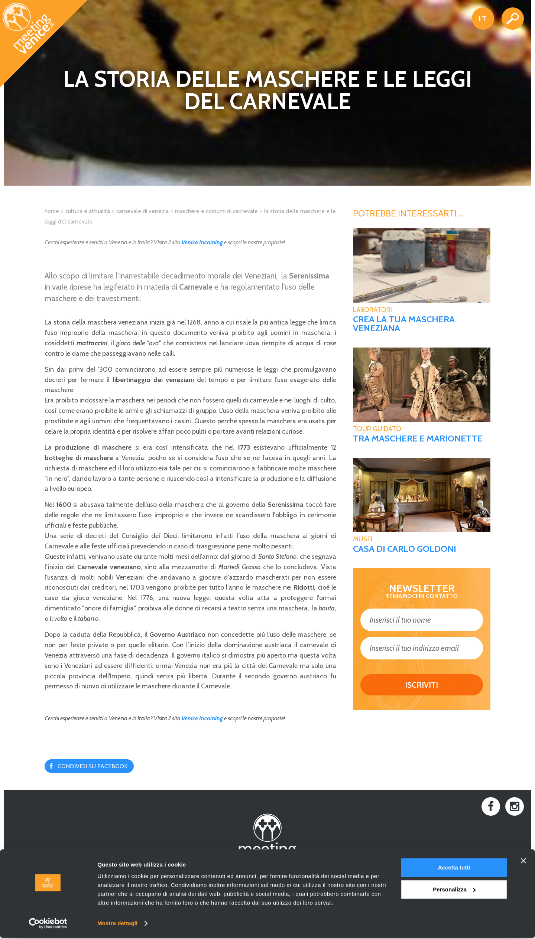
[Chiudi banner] (523, 861)
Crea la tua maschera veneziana (404, 324)
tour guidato (377, 429)
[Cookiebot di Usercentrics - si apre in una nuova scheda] (48, 924)
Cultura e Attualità (87, 211)
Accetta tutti (454, 868)
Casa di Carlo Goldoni (404, 548)
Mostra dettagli (117, 924)
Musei (362, 539)
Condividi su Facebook (92, 766)
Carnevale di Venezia (142, 211)
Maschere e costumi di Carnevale (216, 211)
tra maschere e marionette (417, 438)
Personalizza (454, 890)
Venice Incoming (202, 242)
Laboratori (372, 309)
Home (52, 211)
